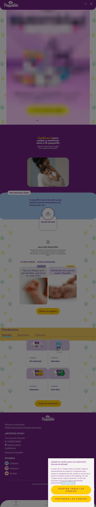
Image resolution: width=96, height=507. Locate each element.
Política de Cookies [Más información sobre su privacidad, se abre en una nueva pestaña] (68, 483)
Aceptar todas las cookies (71, 490)
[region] (71, 482)
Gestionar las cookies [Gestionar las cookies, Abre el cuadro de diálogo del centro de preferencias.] (71, 499)
